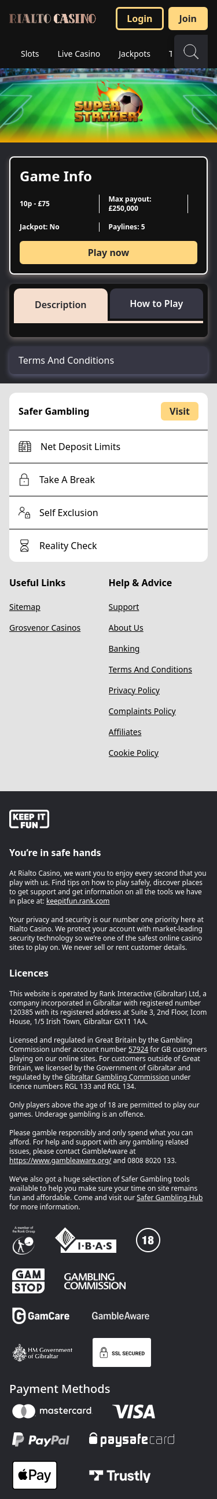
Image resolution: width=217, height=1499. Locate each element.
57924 (138, 1049)
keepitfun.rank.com (78, 901)
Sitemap (25, 606)
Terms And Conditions (150, 669)
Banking (124, 648)
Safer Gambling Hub (170, 1197)
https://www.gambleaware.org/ (60, 1160)
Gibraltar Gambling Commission (117, 1077)
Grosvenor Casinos (44, 627)
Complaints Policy (142, 710)
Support (124, 606)
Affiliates (125, 731)
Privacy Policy (134, 690)
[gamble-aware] (108, 821)
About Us (126, 627)
